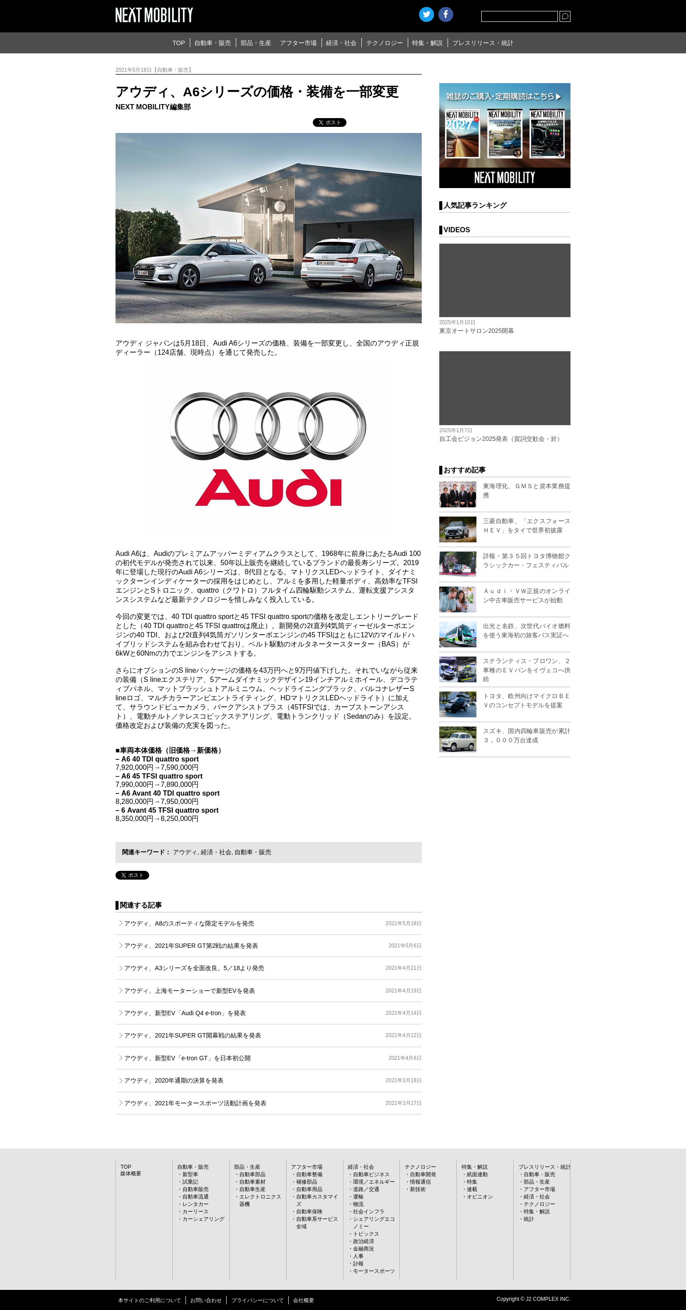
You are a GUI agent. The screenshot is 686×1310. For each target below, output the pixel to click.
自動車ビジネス (371, 1174)
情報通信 (420, 1182)
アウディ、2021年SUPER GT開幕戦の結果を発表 (273, 1035)
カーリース (195, 1212)
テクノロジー (384, 42)
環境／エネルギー (374, 1182)
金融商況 (363, 1249)
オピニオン (480, 1197)
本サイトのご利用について (149, 1300)
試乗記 (190, 1182)
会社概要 (303, 1300)
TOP (178, 42)
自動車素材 (252, 1182)
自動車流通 (195, 1197)
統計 (529, 1219)
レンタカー (195, 1204)
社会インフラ (369, 1212)
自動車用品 (309, 1189)
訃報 (358, 1264)
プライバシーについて (257, 1300)
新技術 (418, 1189)
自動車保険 (309, 1212)
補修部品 (306, 1182)
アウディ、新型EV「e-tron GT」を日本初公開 (273, 1058)
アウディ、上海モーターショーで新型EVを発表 (273, 991)
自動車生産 (252, 1189)
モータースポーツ (374, 1271)
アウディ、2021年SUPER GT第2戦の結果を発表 (273, 945)
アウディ (185, 852)
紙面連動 (477, 1174)
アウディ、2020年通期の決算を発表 (273, 1080)
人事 (358, 1256)
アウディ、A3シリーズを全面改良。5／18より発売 (273, 968)
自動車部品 (252, 1174)
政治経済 (363, 1241)
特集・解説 (427, 42)
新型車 (190, 1174)
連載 (472, 1189)
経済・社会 (341, 42)
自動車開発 (423, 1174)
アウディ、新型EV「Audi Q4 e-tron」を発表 (273, 1013)
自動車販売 (195, 1189)
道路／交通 (366, 1189)
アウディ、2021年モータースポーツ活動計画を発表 (273, 1103)
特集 (472, 1182)
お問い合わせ (206, 1300)
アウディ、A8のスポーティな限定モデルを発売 (273, 923)
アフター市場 (298, 42)
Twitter (426, 14)
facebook (445, 14)
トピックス (366, 1234)
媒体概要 (130, 1173)
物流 (358, 1204)
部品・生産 (256, 42)
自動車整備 (309, 1174)
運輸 (358, 1197)
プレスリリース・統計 (483, 42)
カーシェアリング (203, 1219)
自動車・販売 (212, 42)
